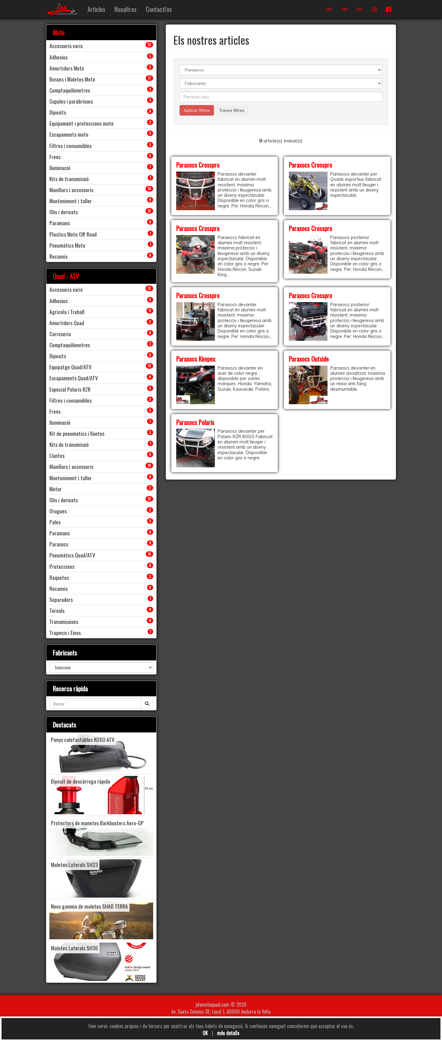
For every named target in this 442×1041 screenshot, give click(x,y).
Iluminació (59, 168)
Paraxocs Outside (309, 358)
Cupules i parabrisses (71, 101)
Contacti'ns (159, 9)
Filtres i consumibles (70, 146)
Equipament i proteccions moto (81, 123)
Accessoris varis (66, 46)
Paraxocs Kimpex (195, 358)
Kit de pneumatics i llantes (76, 433)
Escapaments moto (68, 134)
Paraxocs (58, 544)
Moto (58, 32)
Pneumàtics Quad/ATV (72, 555)
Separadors (61, 599)
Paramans (59, 223)
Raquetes (59, 577)
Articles (96, 9)
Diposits (57, 112)
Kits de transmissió (69, 179)
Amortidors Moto (66, 68)
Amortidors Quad (66, 323)
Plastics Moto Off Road (73, 234)
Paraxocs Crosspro (197, 164)
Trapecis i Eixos (65, 632)
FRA (344, 9)
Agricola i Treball (66, 312)
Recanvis (58, 256)
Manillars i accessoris (71, 190)
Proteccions (61, 566)
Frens (54, 157)
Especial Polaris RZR (70, 389)
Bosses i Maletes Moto (72, 79)
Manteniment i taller (70, 201)
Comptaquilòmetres (69, 90)
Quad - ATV (66, 276)
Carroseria (60, 334)
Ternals (56, 610)
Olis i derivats (63, 212)
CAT (329, 9)
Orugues (58, 511)
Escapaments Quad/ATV (73, 378)
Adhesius (58, 57)
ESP (360, 9)
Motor (55, 489)
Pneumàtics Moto (67, 245)
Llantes (56, 455)
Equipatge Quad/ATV (70, 367)
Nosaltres (125, 9)
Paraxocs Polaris (195, 422)
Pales (54, 522)
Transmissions (63, 621)
